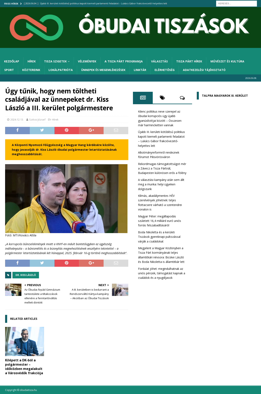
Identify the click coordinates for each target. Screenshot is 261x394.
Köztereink (31, 70)
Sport (9, 70)
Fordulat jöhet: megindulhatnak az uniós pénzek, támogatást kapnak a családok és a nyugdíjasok (161, 273)
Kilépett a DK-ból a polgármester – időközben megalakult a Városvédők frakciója (24, 366)
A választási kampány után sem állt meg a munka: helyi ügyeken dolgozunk (161, 184)
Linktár (140, 70)
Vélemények (87, 61)
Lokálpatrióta (61, 70)
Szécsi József (37, 119)
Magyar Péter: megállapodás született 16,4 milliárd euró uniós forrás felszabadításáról (159, 220)
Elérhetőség (165, 70)
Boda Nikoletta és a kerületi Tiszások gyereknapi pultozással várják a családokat (159, 236)
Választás (159, 61)
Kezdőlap (11, 61)
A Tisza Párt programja (124, 61)
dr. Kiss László (25, 275)
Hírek (32, 61)
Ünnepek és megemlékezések (103, 70)
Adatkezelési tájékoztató (204, 70)
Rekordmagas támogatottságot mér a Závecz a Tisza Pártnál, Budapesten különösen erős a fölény (162, 168)
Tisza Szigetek (55, 61)
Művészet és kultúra (227, 61)
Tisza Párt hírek (189, 61)
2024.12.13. (17, 119)
